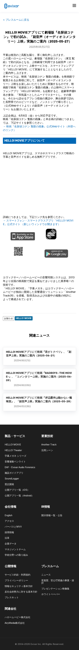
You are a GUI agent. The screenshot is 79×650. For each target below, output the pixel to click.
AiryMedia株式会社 (15, 623)
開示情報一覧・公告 (51, 515)
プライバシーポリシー (16, 580)
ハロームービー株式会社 (17, 617)
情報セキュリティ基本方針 (19, 586)
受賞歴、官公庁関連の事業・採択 (57, 581)
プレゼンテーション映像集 (55, 588)
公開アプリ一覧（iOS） (17, 490)
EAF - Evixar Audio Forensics (20, 467)
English (8, 515)
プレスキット (12, 597)
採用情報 (9, 532)
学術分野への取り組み (16, 555)
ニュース (46, 574)
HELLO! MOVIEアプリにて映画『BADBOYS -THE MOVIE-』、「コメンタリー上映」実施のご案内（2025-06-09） (39, 376)
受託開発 (9, 484)
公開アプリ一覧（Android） (19, 495)
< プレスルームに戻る (16, 19)
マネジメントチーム (15, 549)
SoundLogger (12, 478)
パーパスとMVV (13, 526)
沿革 (7, 538)
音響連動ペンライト (15, 461)
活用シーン (47, 450)
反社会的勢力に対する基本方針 (21, 591)
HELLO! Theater (13, 450)
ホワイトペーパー (50, 594)
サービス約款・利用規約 (17, 574)
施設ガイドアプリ (14, 473)
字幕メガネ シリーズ (15, 456)
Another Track (49, 444)
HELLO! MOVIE (13, 444)
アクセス (9, 521)
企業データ (10, 543)
